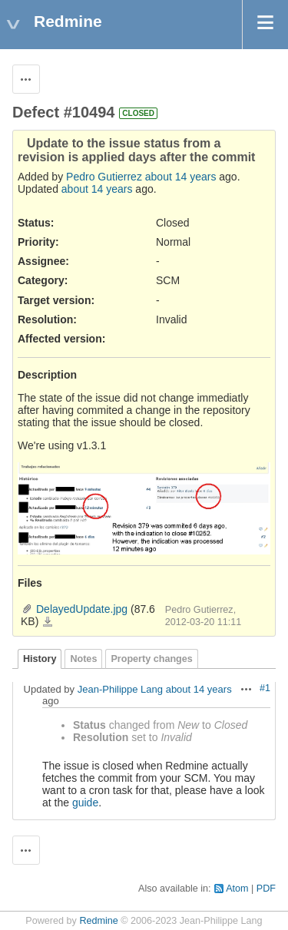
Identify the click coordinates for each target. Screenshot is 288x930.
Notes (83, 659)
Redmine (98, 920)
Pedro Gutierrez (104, 176)
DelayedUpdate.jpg (81, 609)
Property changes (151, 659)
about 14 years (181, 176)
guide (85, 802)
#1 (265, 688)
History (39, 659)
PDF (266, 888)
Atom (237, 888)
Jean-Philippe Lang (120, 689)
